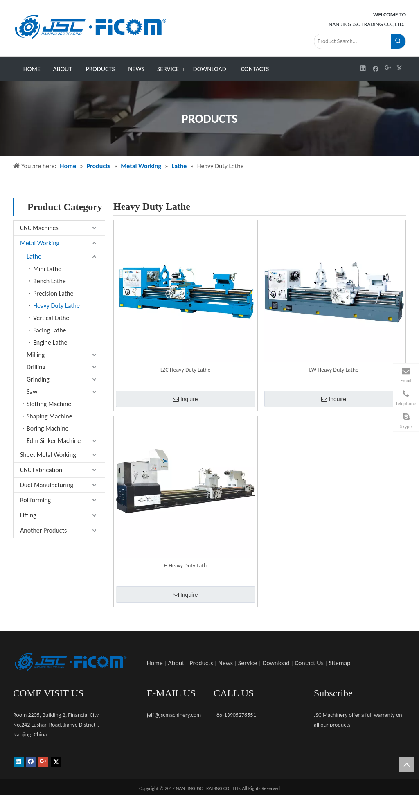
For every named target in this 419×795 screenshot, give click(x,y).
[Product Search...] (352, 41)
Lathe (34, 256)
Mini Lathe (47, 269)
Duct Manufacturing (46, 485)
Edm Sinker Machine (54, 441)
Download (275, 663)
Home (155, 663)
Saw (32, 391)
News (225, 663)
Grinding (38, 379)
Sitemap (340, 663)
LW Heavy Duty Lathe (333, 369)
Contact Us (309, 663)
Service (247, 663)
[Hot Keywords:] (398, 41)
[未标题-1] (70, 662)
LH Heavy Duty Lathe (186, 565)
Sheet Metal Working (48, 454)
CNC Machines (39, 228)
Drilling (36, 367)
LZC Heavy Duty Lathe (185, 369)
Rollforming (35, 500)
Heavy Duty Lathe (56, 305)
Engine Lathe (50, 342)
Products (201, 663)
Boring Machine (48, 428)
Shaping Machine (49, 416)
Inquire (185, 399)
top (406, 764)
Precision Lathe (53, 293)
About (176, 663)
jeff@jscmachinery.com (174, 714)
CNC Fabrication (41, 470)
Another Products (43, 530)
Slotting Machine (49, 404)
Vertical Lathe (51, 318)
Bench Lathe (49, 281)
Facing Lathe (49, 330)
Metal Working (39, 243)
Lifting (28, 515)
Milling (36, 355)
